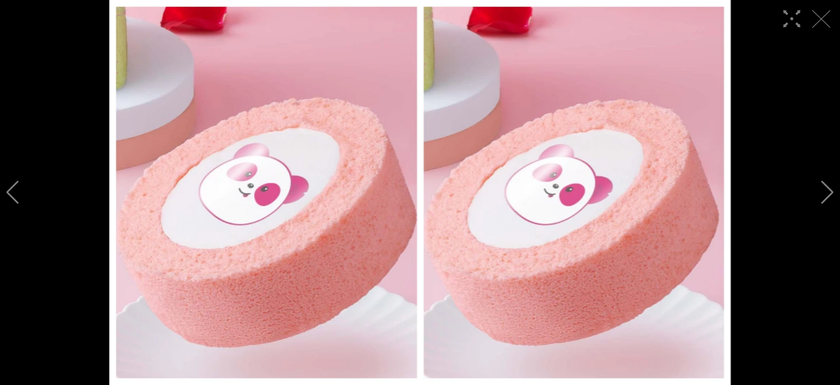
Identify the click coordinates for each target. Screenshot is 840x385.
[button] (12, 192)
